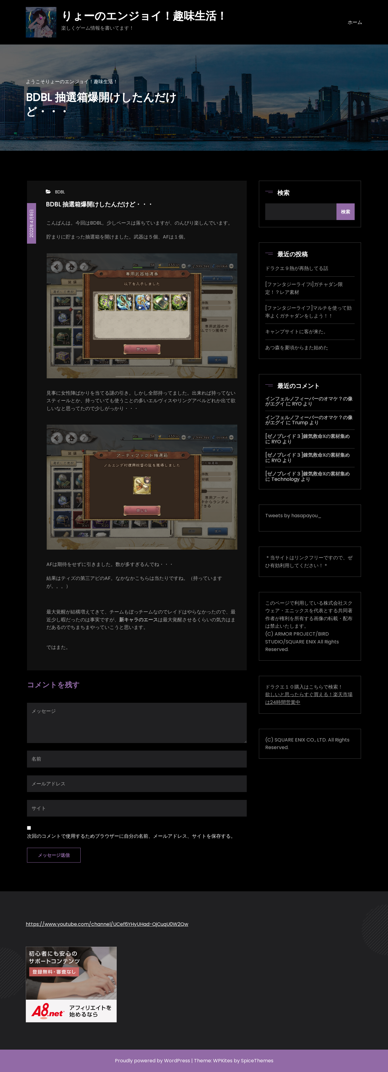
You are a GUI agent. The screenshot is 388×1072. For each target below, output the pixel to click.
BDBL (60, 192)
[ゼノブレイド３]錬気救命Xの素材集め (307, 436)
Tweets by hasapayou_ (293, 515)
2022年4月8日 (31, 223)
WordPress (177, 1060)
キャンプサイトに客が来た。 (296, 331)
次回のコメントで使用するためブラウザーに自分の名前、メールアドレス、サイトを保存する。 (131, 836)
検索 (283, 193)
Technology (285, 479)
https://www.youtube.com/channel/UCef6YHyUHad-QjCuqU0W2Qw (107, 924)
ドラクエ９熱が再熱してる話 (296, 268)
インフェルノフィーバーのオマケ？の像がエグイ (309, 401)
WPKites (222, 1060)
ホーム (355, 22)
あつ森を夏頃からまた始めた (296, 347)
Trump (300, 422)
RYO (297, 403)
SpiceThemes (257, 1060)
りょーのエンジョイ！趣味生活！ (144, 16)
